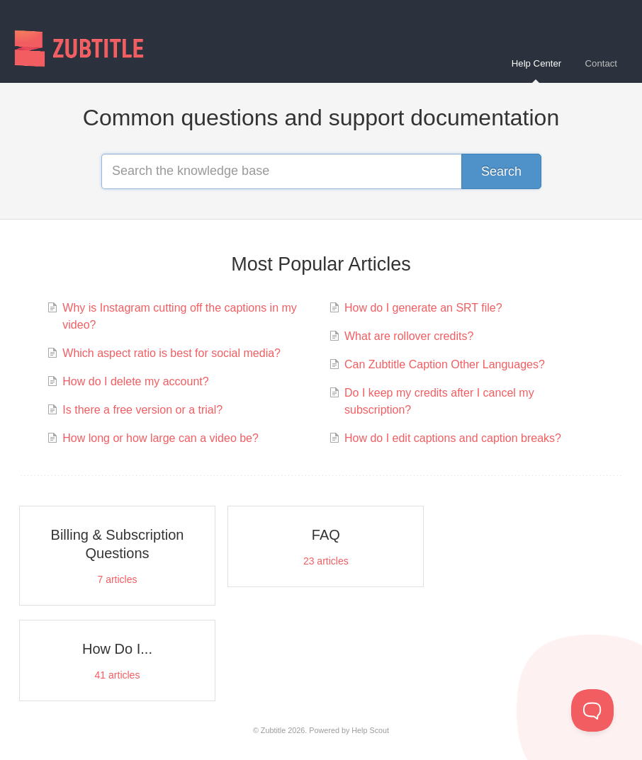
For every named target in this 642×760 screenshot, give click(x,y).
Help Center (536, 70)
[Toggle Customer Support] (592, 710)
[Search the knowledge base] (321, 171)
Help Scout (370, 730)
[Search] (501, 171)
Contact (601, 63)
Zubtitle (273, 730)
